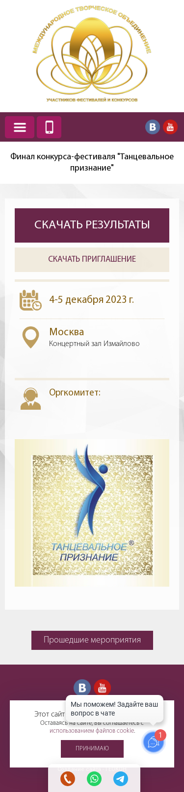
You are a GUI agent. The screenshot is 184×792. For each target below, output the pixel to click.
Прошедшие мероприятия (92, 640)
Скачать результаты (92, 225)
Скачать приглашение (92, 259)
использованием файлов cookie (92, 731)
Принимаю (92, 748)
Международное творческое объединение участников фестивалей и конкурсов (92, 53)
